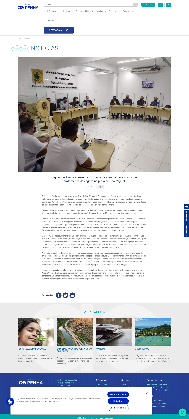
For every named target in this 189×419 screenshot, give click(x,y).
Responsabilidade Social (157, 367)
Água (123, 367)
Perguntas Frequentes (156, 383)
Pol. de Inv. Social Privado (157, 370)
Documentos (126, 375)
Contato (150, 378)
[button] (10, 401)
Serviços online (156, 12)
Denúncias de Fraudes (156, 388)
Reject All (118, 401)
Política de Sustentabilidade (158, 373)
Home (20, 20)
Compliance (101, 370)
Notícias (27, 20)
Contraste (148, 5)
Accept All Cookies (118, 394)
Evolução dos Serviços (130, 373)
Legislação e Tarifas (129, 370)
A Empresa (101, 362)
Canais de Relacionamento (158, 386)
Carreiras (105, 12)
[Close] (147, 393)
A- (168, 5)
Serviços (125, 362)
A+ (160, 5)
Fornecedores (119, 12)
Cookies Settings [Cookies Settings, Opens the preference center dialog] (118, 408)
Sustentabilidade (154, 362)
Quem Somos (101, 367)
